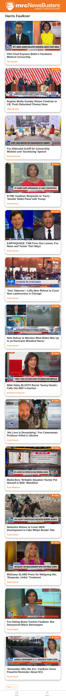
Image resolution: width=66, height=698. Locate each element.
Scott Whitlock (13, 487)
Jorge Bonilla (13, 109)
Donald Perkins (13, 156)
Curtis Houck (12, 204)
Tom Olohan (12, 62)
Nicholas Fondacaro (16, 393)
